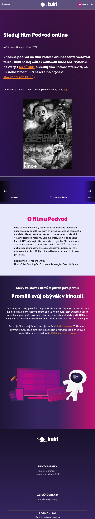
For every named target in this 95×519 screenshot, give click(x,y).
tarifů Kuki (27, 67)
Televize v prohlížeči (47, 471)
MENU (6, 4)
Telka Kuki (85, 4)
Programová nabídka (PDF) (47, 474)
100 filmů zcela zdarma (63, 333)
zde (66, 89)
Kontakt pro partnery (47, 499)
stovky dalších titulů (18, 77)
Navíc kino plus (64, 326)
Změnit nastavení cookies (48, 517)
